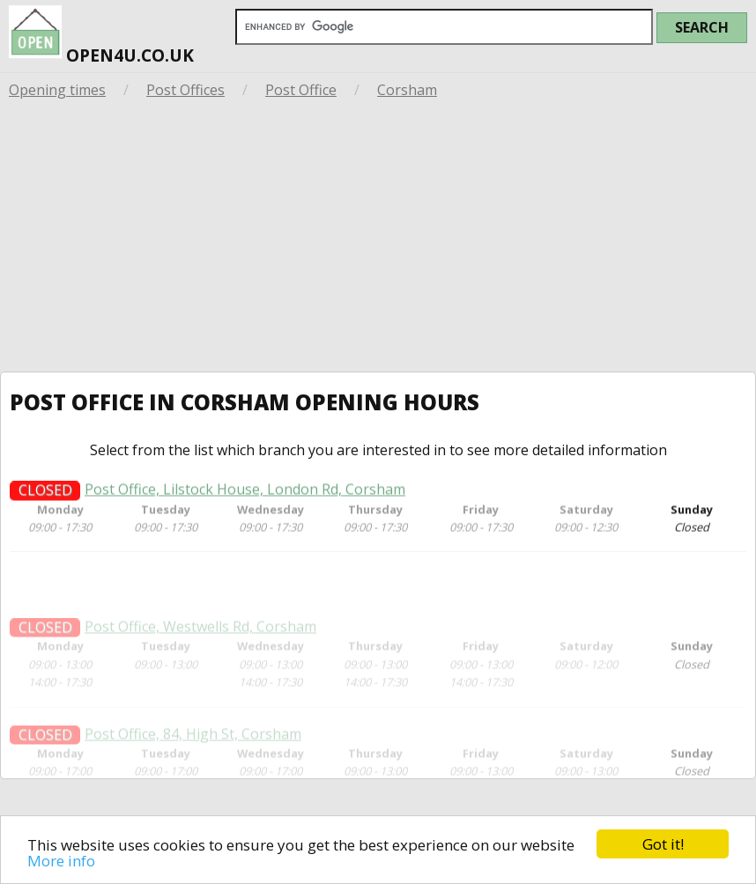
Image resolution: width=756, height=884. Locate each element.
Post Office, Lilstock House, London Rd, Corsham (245, 493)
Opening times (57, 89)
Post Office (301, 89)
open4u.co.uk (101, 33)
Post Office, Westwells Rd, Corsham (200, 642)
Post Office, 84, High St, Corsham (193, 748)
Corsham (407, 89)
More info (61, 861)
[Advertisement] (378, 239)
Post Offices (185, 89)
